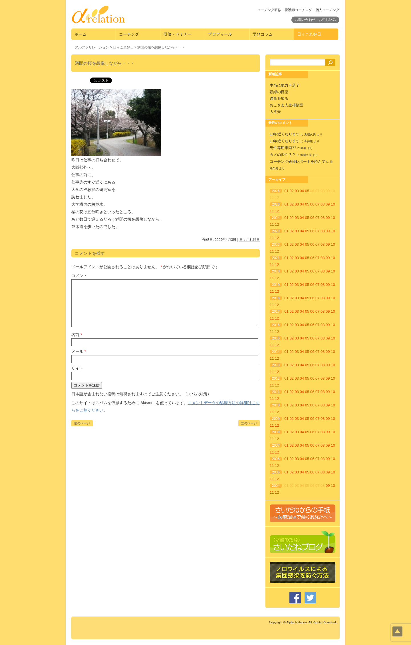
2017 (276, 312)
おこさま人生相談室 (286, 105)
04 (302, 191)
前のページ (82, 423)
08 (323, 204)
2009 (276, 419)
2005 (276, 472)
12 (277, 211)
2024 (276, 218)
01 (286, 191)
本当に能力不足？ (284, 85)
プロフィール (220, 34)
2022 (276, 245)
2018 (276, 298)
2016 (276, 325)
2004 (276, 486)
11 (272, 211)
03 (297, 191)
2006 (276, 459)
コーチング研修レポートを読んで (297, 161)
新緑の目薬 (279, 92)
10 (333, 204)
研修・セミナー (178, 34)
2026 (276, 191)
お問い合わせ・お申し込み (315, 20)
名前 (76, 334)
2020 (276, 271)
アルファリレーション (92, 47)
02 (291, 191)
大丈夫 (275, 111)
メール (78, 351)
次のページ (249, 423)
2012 (276, 379)
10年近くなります (285, 134)
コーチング (129, 34)
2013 (276, 365)
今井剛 (308, 141)
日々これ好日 (309, 34)
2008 (276, 432)
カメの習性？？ (283, 154)
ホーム (80, 34)
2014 (276, 352)
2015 (276, 338)
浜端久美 (310, 134)
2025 (276, 204)
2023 (276, 231)
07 (317, 204)
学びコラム (263, 34)
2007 (276, 445)
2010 (276, 405)
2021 (276, 258)
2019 (276, 285)
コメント (79, 275)
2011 (276, 392)
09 (328, 204)
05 (307, 191)
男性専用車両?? (283, 148)
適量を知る (279, 98)
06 (312, 204)
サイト (77, 368)
